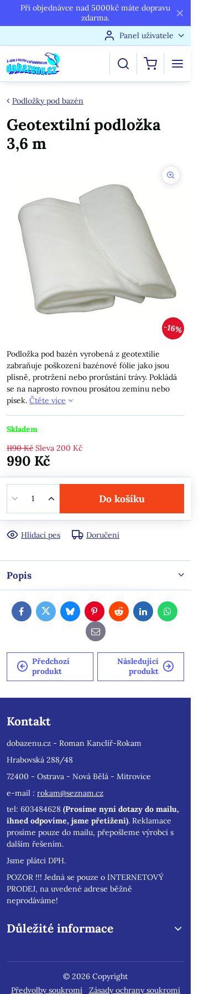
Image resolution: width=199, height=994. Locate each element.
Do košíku (122, 498)
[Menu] (177, 64)
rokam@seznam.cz (70, 793)
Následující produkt (145, 666)
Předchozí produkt (43, 666)
